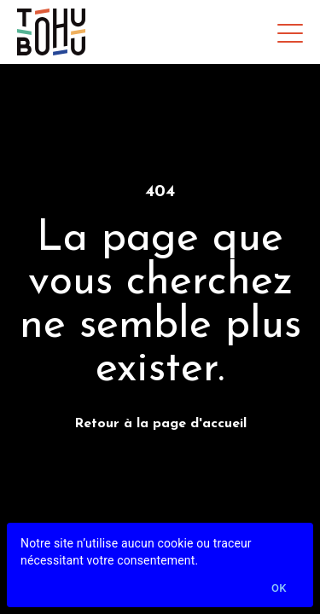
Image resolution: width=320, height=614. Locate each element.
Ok (279, 589)
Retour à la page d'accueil (160, 424)
